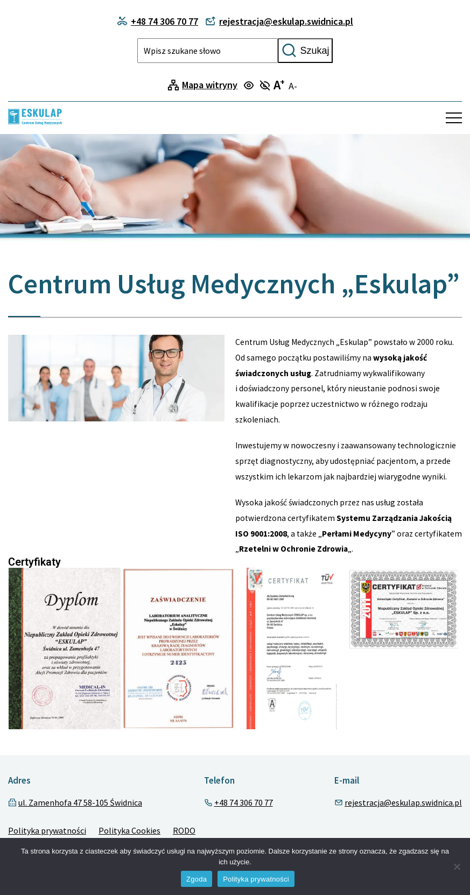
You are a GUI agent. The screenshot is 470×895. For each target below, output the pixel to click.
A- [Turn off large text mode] (293, 86)
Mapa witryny (209, 85)
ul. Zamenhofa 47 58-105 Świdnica (80, 802)
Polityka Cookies (129, 830)
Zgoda (196, 879)
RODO (184, 830)
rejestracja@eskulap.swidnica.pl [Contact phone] (279, 21)
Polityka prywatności (47, 830)
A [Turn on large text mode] (279, 84)
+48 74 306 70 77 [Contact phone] (157, 21)
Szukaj (305, 50)
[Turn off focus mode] (266, 86)
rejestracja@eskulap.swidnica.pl (403, 802)
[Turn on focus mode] (250, 86)
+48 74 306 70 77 (243, 802)
